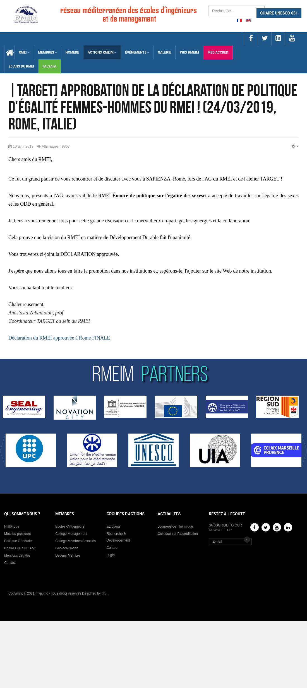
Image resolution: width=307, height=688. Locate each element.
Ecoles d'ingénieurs (69, 526)
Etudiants (114, 526)
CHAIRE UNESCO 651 (279, 13)
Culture (112, 548)
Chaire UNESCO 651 (20, 548)
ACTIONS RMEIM (102, 52)
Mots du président (17, 534)
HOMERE (72, 52)
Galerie (164, 52)
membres (47, 52)
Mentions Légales (17, 555)
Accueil (9, 52)
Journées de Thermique (175, 526)
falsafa (49, 66)
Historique (11, 526)
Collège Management (71, 534)
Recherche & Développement (118, 537)
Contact (10, 563)
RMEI (24, 52)
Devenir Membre (67, 555)
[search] (236, 11)
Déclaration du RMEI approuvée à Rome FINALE (59, 338)
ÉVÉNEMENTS (137, 52)
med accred (218, 52)
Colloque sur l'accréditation (178, 534)
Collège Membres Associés (75, 541)
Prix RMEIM (189, 52)
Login (111, 555)
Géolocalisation (66, 548)
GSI (104, 593)
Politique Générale (18, 541)
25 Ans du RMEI (21, 66)
